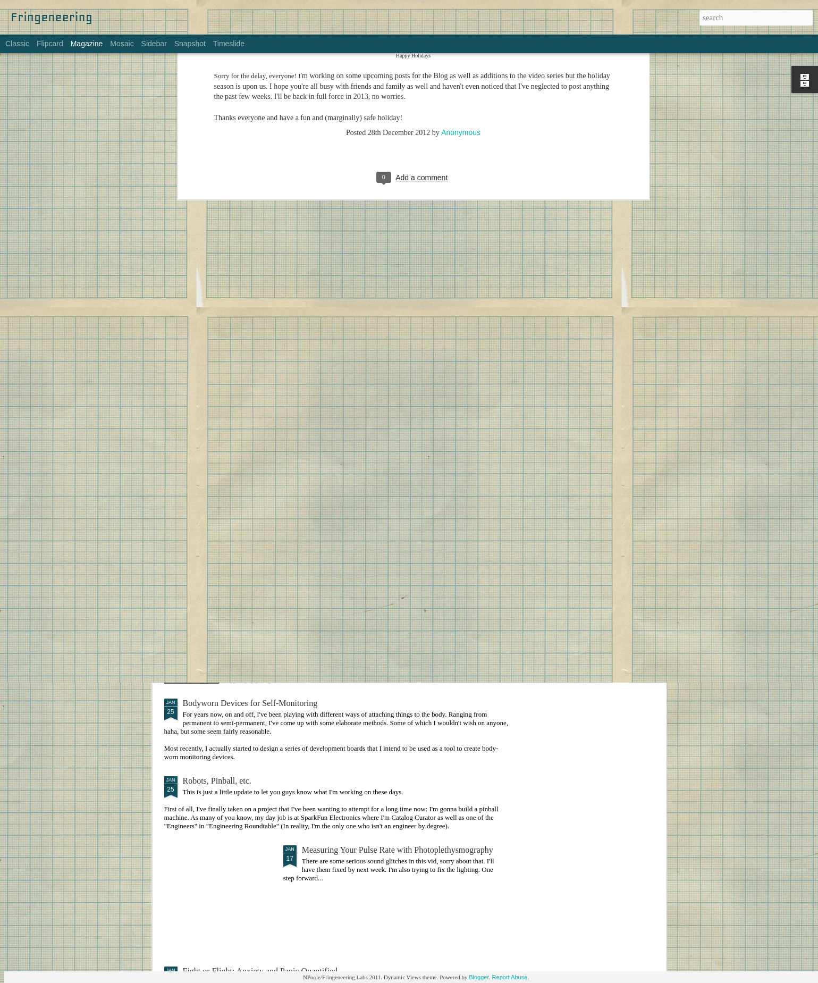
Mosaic (121, 43)
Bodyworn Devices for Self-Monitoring (250, 703)
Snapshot (190, 43)
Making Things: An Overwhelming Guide (373, 581)
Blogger (479, 977)
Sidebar (154, 43)
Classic (17, 43)
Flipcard (50, 43)
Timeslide (228, 43)
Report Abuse (510, 977)
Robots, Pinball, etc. (217, 780)
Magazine (87, 43)
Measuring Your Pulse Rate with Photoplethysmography (397, 849)
